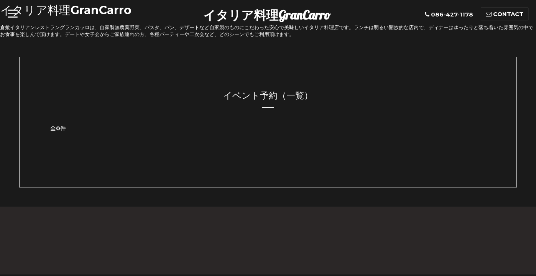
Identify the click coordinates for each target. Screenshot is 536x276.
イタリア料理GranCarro (266, 15)
